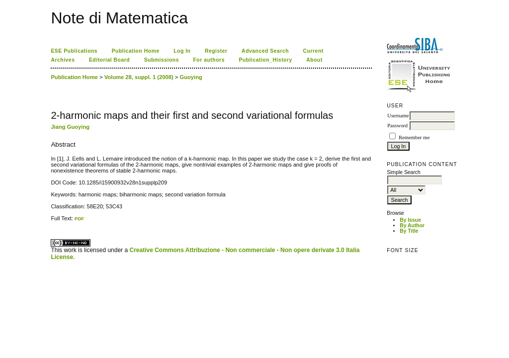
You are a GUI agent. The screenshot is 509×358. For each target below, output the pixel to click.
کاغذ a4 (51, 221)
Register (216, 51)
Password (397, 125)
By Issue (410, 220)
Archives (63, 60)
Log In (181, 51)
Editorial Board (109, 60)
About (314, 60)
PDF (79, 218)
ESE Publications (74, 51)
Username (398, 115)
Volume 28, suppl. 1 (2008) (138, 77)
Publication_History (265, 60)
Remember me (414, 137)
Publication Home (136, 51)
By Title (409, 231)
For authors (208, 60)
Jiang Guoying (70, 127)
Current (313, 51)
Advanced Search (265, 51)
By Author (412, 225)
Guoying (190, 77)
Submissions (161, 60)
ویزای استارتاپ (54, 221)
